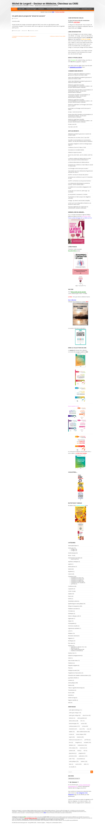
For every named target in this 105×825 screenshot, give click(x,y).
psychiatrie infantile (72, 677)
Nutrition (70, 645)
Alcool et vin (24, 30)
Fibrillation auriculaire (73, 608)
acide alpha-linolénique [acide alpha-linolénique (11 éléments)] (75, 710)
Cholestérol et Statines (76, 581)
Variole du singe (72, 697)
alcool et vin (31, 30)
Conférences (71, 586)
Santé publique (71, 682)
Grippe (69, 621)
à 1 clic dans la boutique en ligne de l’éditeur (80, 214)
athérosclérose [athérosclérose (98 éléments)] (73, 720)
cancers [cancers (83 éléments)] (84, 723)
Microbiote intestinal (73, 635)
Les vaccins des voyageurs (74, 352)
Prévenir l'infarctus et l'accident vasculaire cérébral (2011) (59, 812)
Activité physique (72, 553)
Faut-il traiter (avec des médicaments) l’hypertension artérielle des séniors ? (80, 171)
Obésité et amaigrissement (74, 655)
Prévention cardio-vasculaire (53, 9)
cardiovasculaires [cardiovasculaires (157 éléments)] (74, 726)
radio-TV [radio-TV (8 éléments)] (72, 758)
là (88, 65)
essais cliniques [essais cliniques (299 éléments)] (81, 734)
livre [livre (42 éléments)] (71, 742)
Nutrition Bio (71, 653)
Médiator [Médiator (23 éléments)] (72, 745)
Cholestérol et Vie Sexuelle (77, 582)
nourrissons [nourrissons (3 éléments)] (83, 748)
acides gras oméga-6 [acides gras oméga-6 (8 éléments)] (74, 715)
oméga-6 (73, 550)
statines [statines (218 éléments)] (84, 761)
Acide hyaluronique (72, 545)
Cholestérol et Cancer (76, 577)
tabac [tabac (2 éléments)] (71, 764)
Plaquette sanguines (73, 665)
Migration (70, 638)
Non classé (70, 643)
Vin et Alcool (81, 810)
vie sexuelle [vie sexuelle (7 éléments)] (72, 767)
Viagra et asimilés (72, 700)
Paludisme (70, 663)
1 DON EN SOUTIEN (77, 112)
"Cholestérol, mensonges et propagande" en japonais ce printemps (24, 37)
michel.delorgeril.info (22, 822)
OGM (69, 658)
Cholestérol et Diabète (76, 580)
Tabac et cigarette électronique (75, 687)
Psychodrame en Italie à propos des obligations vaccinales (79, 197)
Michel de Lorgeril (16, 30)
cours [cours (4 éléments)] (89, 729)
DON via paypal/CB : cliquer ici (77, 61)
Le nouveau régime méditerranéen (29, 810)
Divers (69, 596)
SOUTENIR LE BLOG (87, 9)
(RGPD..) (60, 822)
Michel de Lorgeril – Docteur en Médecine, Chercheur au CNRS (45, 3)
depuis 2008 (21, 9)
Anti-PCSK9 (73, 559)
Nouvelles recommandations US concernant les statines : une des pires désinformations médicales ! (80, 86)
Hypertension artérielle (73, 628)
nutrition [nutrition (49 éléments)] (72, 750)
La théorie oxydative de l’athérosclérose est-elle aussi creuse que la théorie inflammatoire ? (79, 159)
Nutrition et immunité (76, 650)
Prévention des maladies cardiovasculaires (78, 675)
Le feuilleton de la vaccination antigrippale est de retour (79, 187)
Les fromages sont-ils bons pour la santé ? (80, 105)
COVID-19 (70, 591)
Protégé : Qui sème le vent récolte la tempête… (79, 200)
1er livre (71, 451)
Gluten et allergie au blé (73, 616)
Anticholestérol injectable (74, 558)
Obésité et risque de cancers (75, 152)
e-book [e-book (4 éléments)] (71, 734)
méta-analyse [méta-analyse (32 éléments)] (73, 748)
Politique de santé (72, 670)
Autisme (70, 569)
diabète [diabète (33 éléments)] (72, 731)
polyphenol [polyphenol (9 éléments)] (82, 753)
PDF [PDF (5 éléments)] (85, 750)
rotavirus (70, 680)
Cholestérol (71, 576)
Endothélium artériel (73, 601)
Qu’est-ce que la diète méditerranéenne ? (46, 810)
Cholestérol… (41, 9)
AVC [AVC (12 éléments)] (82, 720)
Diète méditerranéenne (76, 649)
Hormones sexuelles (73, 626)
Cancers (70, 574)
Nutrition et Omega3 (31, 9)
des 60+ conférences (85, 802)
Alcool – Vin (71, 555)
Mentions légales (41, 822)
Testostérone (71, 690)
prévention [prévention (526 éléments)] (73, 756)
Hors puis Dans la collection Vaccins (81, 296)
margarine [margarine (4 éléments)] (78, 742)
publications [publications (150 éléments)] (83, 756)
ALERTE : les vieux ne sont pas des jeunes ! (78, 174)
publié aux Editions (72, 216)
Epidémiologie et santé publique (75, 603)
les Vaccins (64, 9)
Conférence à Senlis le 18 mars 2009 (57, 36)
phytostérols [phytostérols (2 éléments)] (72, 753)
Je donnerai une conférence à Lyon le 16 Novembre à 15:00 (80, 177)
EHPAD (70, 598)
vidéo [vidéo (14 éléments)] (86, 764)
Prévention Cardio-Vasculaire (75, 249)
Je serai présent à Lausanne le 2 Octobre (77, 194)
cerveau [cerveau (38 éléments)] (85, 726)
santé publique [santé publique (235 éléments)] (74, 761)
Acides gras (71, 548)
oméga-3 (73, 549)
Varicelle (70, 695)
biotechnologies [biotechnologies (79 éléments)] (74, 723)
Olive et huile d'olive (73, 660)
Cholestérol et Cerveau (76, 579)
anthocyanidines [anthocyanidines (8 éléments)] (82, 718)
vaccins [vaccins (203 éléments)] (78, 764)
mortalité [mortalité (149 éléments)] (87, 742)
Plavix (69, 668)
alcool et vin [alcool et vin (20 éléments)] (86, 715)
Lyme (69, 631)
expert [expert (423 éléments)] (72, 737)
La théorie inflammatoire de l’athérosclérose (78, 162)
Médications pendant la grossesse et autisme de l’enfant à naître (79, 74)
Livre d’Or (74, 124)
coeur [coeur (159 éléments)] (82, 729)
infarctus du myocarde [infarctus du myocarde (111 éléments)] (75, 739)
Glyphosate (71, 618)
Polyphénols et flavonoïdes (74, 673)
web (69, 702)
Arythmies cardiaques (73, 561)
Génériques (71, 613)
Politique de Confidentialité (52, 822)
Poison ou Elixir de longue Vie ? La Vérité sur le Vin (67, 810)
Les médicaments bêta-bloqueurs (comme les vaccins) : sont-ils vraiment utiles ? (79, 184)
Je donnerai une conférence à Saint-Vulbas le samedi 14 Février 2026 (80, 165)
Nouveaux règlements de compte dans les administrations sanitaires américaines (78, 207)
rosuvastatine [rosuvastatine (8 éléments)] (81, 758)
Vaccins (70, 692)
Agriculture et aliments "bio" (77, 647)
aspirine (70, 564)
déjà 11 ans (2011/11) (80, 281)
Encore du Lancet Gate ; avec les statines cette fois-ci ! (80, 155)
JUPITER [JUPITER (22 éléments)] (87, 739)
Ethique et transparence (73, 606)
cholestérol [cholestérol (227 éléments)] (73, 729)
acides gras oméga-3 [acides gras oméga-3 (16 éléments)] (75, 712)
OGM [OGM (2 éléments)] (79, 750)
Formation (70, 611)
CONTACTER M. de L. (75, 9)
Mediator (70, 633)
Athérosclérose (71, 566)
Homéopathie (71, 623)
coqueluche (71, 588)
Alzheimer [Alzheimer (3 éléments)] (72, 718)
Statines (70, 685)
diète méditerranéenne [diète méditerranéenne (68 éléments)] (83, 731)
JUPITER (73, 584)
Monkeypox (71, 640)
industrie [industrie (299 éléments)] (80, 737)
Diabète (70, 593)
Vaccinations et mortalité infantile (76, 150)
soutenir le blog (81, 60)
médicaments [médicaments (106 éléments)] (82, 745)
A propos (14, 9)
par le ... (78, 28)
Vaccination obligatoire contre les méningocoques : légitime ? (80, 144)
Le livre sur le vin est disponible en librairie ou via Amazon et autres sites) (79, 203)
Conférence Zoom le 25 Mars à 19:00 (77, 147)
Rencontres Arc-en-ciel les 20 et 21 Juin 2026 (78, 137)
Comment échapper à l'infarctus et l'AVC (34, 812)
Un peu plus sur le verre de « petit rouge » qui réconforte (78, 191)
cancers (36, 30)
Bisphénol (70, 571)
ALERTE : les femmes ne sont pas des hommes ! (79, 181)
